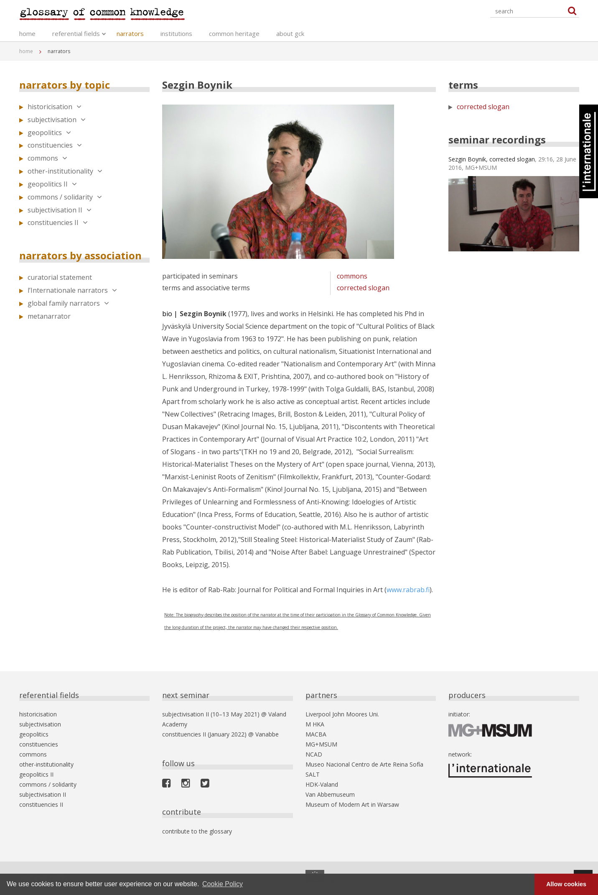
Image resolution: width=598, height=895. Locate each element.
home (27, 33)
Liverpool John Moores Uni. (342, 714)
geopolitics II (52, 184)
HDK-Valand (321, 784)
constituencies (55, 145)
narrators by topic (64, 85)
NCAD (313, 754)
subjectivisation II (60, 210)
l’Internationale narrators (72, 290)
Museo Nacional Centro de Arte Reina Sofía (364, 764)
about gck (290, 33)
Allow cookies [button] (566, 884)
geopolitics (49, 132)
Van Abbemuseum (330, 794)
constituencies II (58, 222)
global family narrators (68, 303)
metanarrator (49, 316)
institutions (176, 33)
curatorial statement (60, 277)
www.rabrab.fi (408, 589)
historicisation (54, 106)
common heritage (234, 33)
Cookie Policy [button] (222, 883)
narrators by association (80, 255)
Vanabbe (267, 734)
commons (47, 158)
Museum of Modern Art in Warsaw (352, 804)
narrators (130, 33)
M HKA (314, 724)
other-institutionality (65, 171)
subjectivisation (57, 119)
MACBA (315, 734)
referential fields (76, 33)
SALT (312, 774)
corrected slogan (363, 287)
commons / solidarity (65, 197)
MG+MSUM (321, 744)
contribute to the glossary (197, 831)
